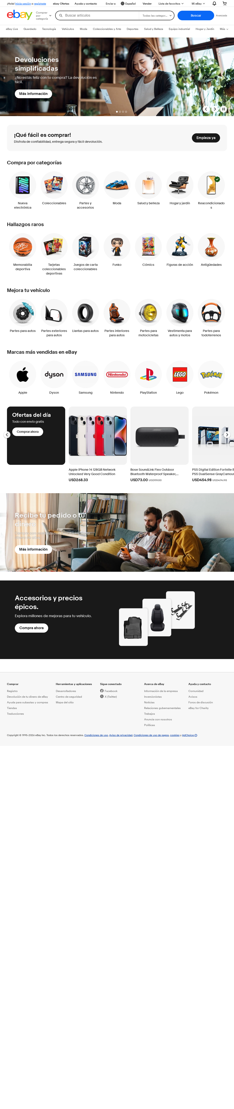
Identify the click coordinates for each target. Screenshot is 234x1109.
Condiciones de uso (96, 735)
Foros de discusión (200, 702)
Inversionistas (153, 696)
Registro (12, 691)
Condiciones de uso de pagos (151, 735)
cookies (174, 735)
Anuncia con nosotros (158, 719)
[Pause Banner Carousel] (223, 109)
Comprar (13, 684)
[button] (196, 15)
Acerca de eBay (154, 684)
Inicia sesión (23, 3)
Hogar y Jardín (205, 29)
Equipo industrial (179, 29)
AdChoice (189, 735)
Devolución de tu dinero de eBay (27, 696)
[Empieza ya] (206, 137)
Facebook (111, 691)
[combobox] (97, 15)
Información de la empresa (161, 691)
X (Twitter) (111, 696)
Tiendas (12, 708)
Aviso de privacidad (120, 735)
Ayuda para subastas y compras (27, 702)
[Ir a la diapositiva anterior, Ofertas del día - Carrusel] (6, 434)
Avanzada (221, 15)
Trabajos (149, 713)
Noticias (149, 702)
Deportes (132, 29)
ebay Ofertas (61, 3)
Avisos (192, 696)
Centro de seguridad (69, 696)
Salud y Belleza (153, 29)
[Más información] (33, 93)
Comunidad (195, 691)
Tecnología (49, 29)
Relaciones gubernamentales (162, 708)
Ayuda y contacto (86, 3)
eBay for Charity (198, 708)
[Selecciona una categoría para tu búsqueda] (156, 15)
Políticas (149, 725)
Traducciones (15, 713)
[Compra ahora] (31, 628)
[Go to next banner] (214, 109)
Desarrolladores (66, 691)
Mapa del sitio (65, 702)
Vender (147, 3)
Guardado (30, 29)
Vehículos (68, 29)
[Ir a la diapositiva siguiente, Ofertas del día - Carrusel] (227, 434)
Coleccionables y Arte (107, 29)
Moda (83, 29)
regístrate (40, 3)
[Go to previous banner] (206, 109)
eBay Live (12, 29)
